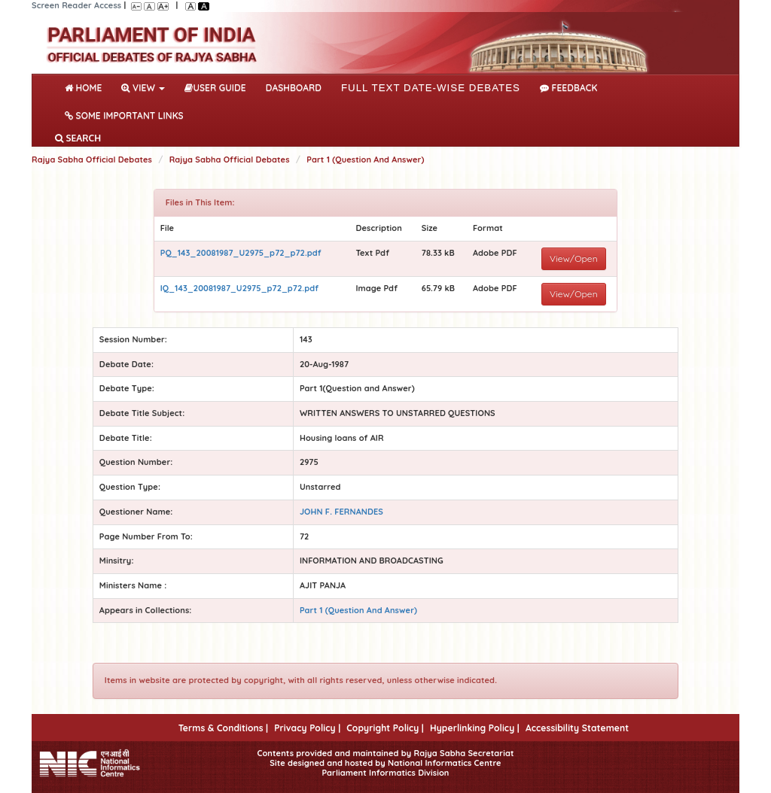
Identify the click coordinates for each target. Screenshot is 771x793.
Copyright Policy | (385, 728)
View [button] (143, 87)
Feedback (568, 87)
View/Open (574, 258)
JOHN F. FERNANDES (341, 511)
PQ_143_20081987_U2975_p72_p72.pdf (241, 253)
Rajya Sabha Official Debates (92, 159)
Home (86, 86)
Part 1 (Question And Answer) (365, 159)
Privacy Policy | (307, 728)
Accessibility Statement (577, 728)
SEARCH (78, 138)
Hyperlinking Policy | (475, 728)
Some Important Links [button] (124, 115)
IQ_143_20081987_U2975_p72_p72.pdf (239, 288)
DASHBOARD (294, 87)
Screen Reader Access (76, 5)
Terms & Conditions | (223, 728)
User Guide (214, 87)
